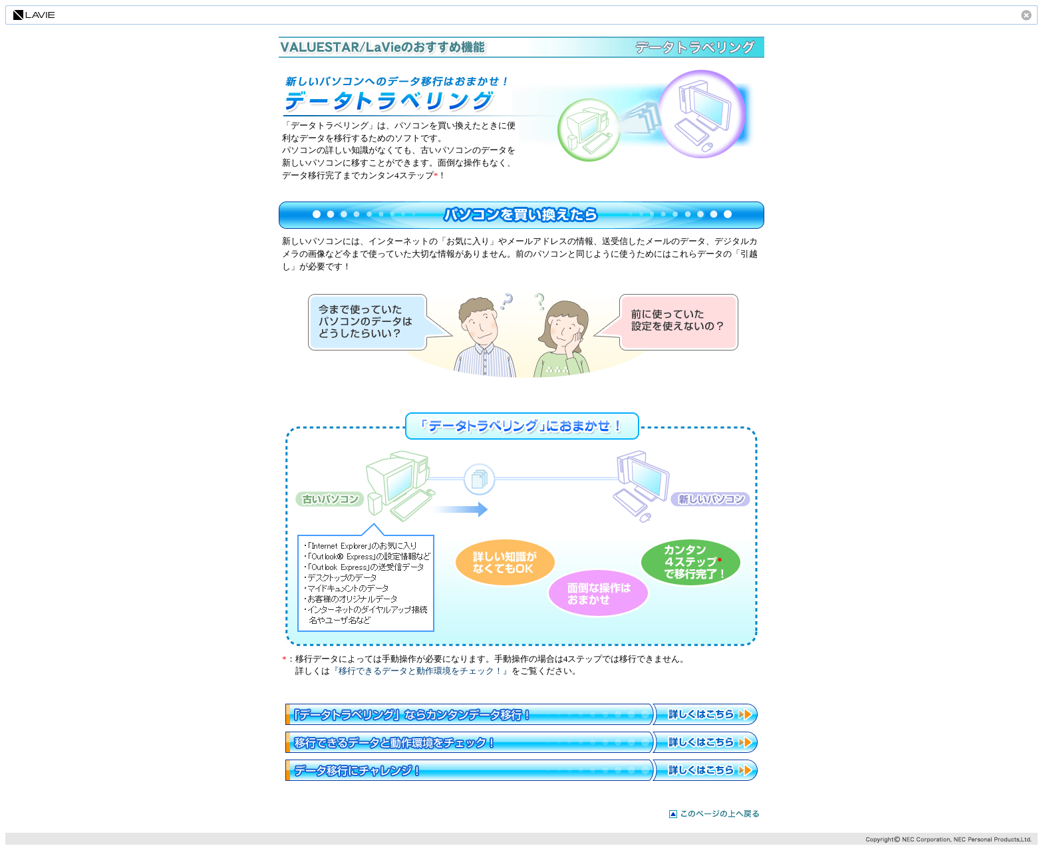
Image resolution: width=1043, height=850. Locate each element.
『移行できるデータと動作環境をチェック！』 (421, 671)
